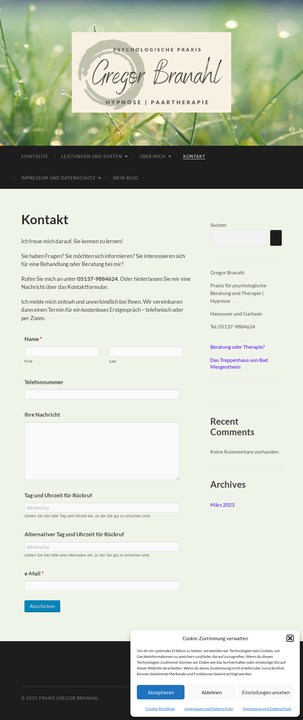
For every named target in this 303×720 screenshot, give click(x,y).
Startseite (34, 156)
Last (112, 361)
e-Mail (34, 573)
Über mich (153, 156)
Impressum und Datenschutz (209, 708)
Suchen (218, 225)
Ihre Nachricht (42, 414)
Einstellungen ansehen (266, 692)
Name (33, 339)
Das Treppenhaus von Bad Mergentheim (239, 363)
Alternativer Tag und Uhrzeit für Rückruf (74, 534)
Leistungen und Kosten (91, 156)
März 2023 (222, 505)
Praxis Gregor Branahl (69, 698)
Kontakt (194, 156)
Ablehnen (212, 692)
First (28, 361)
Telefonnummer (43, 382)
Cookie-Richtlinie (160, 708)
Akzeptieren (161, 692)
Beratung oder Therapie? (237, 347)
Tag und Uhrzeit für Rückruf (58, 495)
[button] (290, 638)
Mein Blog (126, 177)
